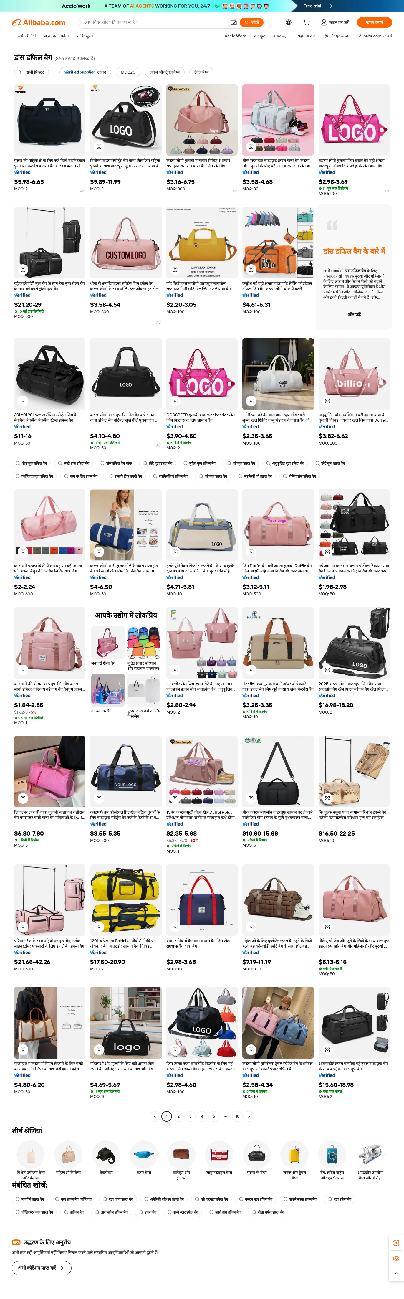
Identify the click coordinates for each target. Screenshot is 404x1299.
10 (237, 1116)
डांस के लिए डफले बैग (125, 476)
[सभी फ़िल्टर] (31, 72)
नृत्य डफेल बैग (339, 1199)
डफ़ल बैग (147, 1212)
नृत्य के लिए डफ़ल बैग (80, 476)
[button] (233, 22)
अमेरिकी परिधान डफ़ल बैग (164, 1199)
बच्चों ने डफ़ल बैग (30, 1199)
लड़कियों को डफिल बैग (170, 476)
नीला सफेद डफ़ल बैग (268, 1212)
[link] (396, 1243)
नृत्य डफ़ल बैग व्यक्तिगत (73, 1199)
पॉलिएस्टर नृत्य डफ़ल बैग (34, 1212)
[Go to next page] (249, 1116)
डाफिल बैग (74, 1212)
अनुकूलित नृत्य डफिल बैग (285, 463)
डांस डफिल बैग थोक (116, 463)
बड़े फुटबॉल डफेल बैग (211, 1199)
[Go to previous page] (155, 1116)
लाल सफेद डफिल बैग (111, 1212)
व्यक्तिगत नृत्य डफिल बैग (34, 476)
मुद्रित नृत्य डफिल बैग (199, 463)
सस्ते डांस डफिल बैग (73, 463)
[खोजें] (252, 22)
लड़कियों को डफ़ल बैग (255, 476)
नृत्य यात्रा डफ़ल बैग (118, 1199)
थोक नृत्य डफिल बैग (31, 463)
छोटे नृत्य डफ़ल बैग (157, 463)
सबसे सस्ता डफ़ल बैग (300, 1199)
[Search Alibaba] (155, 22)
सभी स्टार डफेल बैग (183, 1212)
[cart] (307, 23)
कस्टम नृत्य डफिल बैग (255, 1199)
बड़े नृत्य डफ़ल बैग (241, 463)
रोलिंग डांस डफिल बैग (299, 476)
